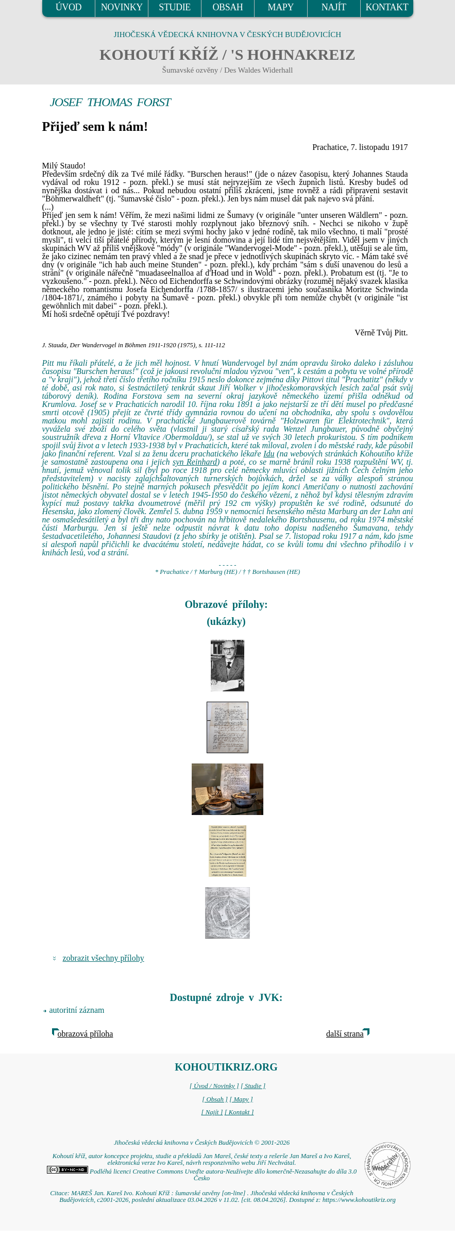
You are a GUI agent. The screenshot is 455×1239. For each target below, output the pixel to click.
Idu (268, 453)
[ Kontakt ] (239, 1112)
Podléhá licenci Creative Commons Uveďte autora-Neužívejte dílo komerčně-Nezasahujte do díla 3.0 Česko (202, 1175)
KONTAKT (387, 7)
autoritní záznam (77, 1010)
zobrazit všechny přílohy (103, 958)
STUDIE (175, 7)
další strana (344, 1033)
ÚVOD (68, 7)
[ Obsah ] (215, 1099)
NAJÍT (334, 7)
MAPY (281, 7)
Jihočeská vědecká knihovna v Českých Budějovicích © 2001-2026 (202, 1142)
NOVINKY (122, 7)
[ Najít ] (212, 1112)
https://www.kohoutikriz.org (359, 1199)
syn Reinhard (195, 461)
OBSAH (227, 7)
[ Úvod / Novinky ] (214, 1086)
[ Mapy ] (241, 1099)
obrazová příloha (85, 1033)
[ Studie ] (253, 1086)
